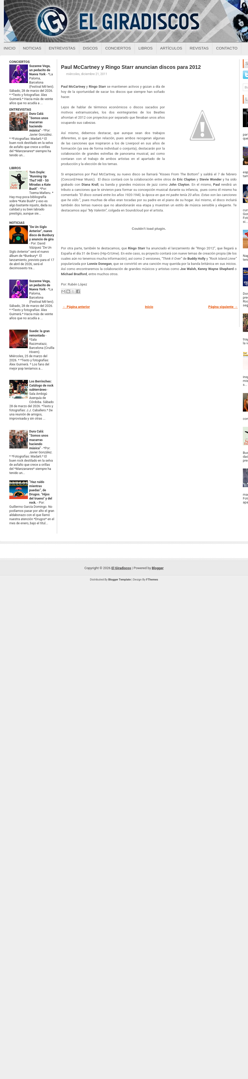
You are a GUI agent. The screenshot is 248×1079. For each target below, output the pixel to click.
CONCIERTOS (19, 62)
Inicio (10, 48)
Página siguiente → (223, 307)
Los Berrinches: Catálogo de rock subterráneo (41, 385)
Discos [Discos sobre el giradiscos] (90, 48)
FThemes (152, 579)
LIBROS (15, 168)
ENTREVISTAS (20, 109)
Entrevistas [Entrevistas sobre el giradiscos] (62, 48)
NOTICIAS (17, 223)
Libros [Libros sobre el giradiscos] (145, 48)
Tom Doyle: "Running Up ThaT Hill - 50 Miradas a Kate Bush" (40, 180)
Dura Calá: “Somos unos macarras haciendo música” (38, 122)
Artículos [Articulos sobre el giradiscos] (171, 48)
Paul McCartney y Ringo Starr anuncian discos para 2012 (131, 67)
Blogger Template (119, 579)
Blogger (158, 568)
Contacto (226, 48)
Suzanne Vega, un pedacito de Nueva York (39, 70)
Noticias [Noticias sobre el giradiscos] (32, 48)
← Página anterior (76, 307)
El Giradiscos (121, 568)
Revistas (199, 48)
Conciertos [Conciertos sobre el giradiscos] (118, 48)
